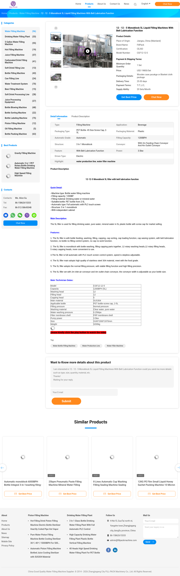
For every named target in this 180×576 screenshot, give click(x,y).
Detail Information (58, 116)
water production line (91, 346)
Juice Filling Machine (20, 54)
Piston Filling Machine (20, 123)
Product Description (80, 116)
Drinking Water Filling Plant (20, 36)
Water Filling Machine (20, 31)
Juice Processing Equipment (20, 101)
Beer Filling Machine (20, 89)
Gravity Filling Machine (25, 153)
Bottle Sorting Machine (20, 112)
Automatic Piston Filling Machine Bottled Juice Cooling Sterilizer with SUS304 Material (45, 552)
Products (5, 525)
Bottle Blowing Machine (20, 107)
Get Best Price (128, 97)
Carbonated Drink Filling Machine (20, 61)
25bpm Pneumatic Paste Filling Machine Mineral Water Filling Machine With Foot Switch (65, 485)
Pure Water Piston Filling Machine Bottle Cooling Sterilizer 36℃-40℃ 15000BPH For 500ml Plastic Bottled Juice (45, 539)
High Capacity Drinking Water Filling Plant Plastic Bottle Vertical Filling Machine (82, 539)
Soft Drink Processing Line (20, 94)
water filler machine (115, 346)
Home (4, 521)
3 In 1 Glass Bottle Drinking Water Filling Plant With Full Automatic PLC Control (82, 525)
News (4, 533)
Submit (66, 401)
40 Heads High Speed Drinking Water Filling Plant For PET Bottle (84, 550)
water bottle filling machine (64, 346)
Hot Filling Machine (20, 49)
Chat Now (167, 4)
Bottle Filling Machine (20, 73)
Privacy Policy (7, 545)
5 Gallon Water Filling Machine (20, 43)
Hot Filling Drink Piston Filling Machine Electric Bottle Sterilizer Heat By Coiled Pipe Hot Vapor (45, 525)
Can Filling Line (20, 78)
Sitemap (5, 537)
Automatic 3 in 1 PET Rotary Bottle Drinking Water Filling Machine (25, 165)
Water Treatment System (20, 83)
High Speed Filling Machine (23, 174)
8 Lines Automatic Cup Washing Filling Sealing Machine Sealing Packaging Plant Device (110, 485)
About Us (5, 529)
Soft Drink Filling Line (20, 67)
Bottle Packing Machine (20, 133)
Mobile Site (6, 541)
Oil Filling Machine (20, 128)
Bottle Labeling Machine (20, 118)
